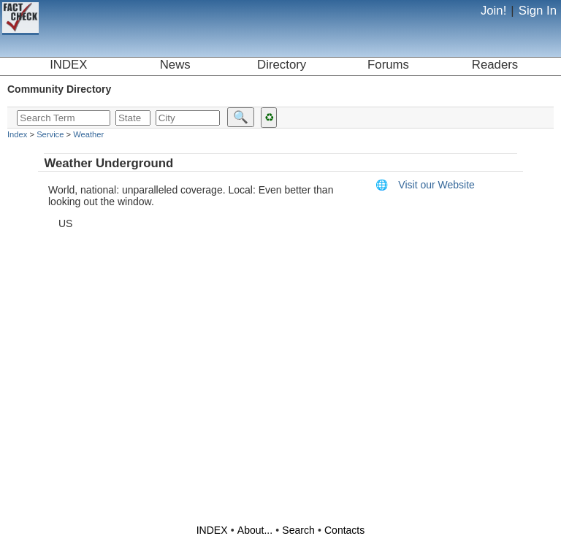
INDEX (68, 65)
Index (17, 134)
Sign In (538, 11)
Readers (495, 65)
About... (254, 530)
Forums (388, 65)
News (175, 65)
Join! (493, 11)
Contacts (344, 530)
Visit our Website (425, 185)
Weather (88, 134)
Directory (281, 65)
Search (298, 530)
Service (50, 134)
